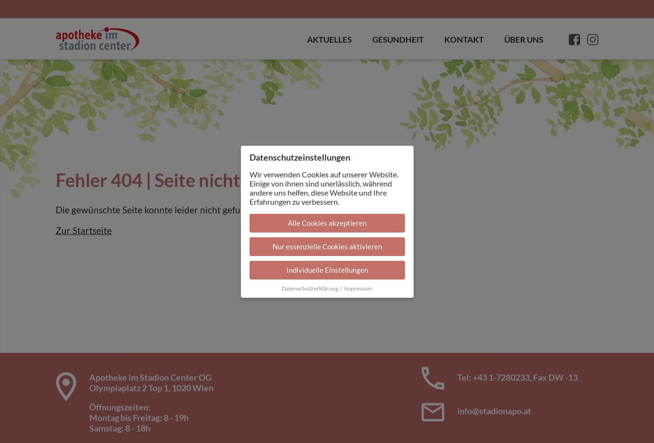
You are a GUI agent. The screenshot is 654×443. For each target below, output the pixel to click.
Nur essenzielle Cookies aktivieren (327, 246)
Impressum (358, 288)
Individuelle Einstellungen (327, 270)
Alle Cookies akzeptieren (327, 223)
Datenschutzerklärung (310, 288)
